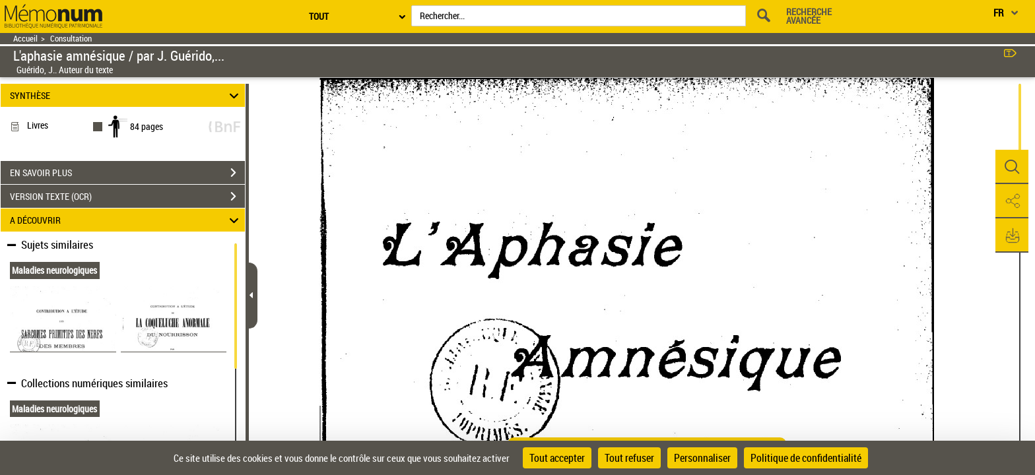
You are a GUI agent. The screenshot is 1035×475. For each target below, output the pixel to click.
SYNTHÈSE (126, 95)
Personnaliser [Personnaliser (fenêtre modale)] (702, 458)
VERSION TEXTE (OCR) (127, 196)
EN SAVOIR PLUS (127, 173)
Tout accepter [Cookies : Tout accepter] (557, 458)
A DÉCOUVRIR (126, 220)
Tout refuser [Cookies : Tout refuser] (629, 458)
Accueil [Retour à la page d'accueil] (25, 38)
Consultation (71, 38)
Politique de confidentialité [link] (806, 458)
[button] (1011, 167)
